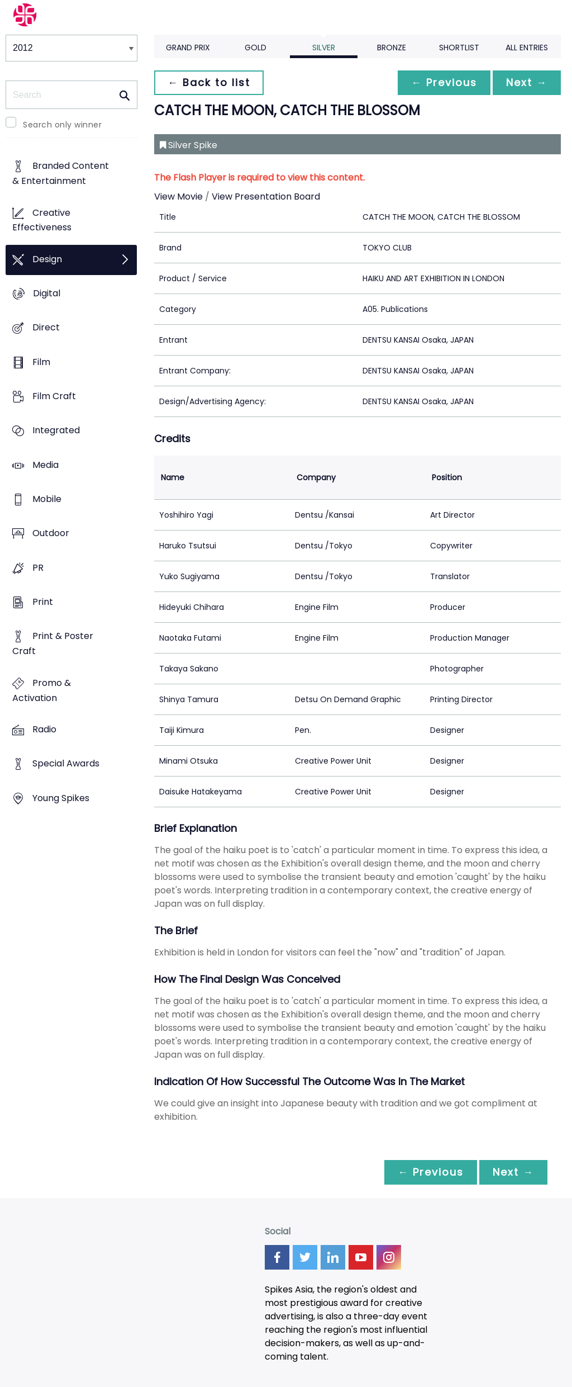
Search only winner (62, 124)
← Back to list (209, 82)
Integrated (56, 430)
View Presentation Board (266, 196)
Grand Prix (188, 47)
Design (47, 259)
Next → (526, 82)
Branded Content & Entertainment (60, 174)
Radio (44, 729)
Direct (46, 327)
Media (45, 464)
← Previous (444, 82)
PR (38, 567)
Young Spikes (60, 798)
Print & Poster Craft (52, 644)
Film (41, 362)
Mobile (46, 499)
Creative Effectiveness (42, 220)
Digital (46, 293)
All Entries (527, 47)
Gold (255, 47)
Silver (323, 47)
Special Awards (65, 764)
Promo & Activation (41, 690)
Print (42, 602)
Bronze (391, 47)
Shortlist (459, 47)
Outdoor (50, 533)
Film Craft (54, 396)
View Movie (178, 196)
